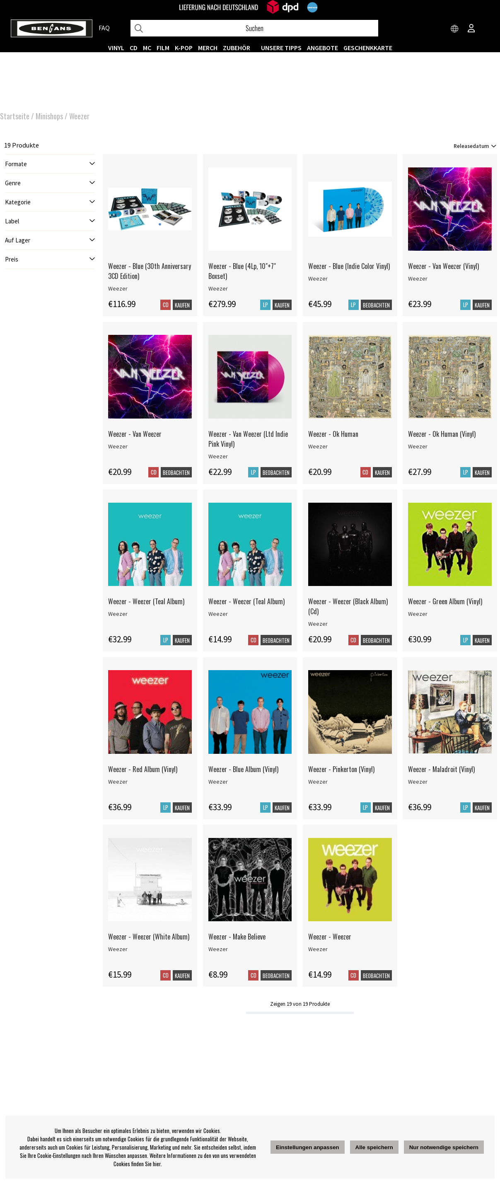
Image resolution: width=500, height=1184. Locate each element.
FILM (163, 48)
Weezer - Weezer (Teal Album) (146, 601)
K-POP (184, 48)
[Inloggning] (471, 29)
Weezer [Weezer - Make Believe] (218, 949)
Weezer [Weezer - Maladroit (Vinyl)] (418, 781)
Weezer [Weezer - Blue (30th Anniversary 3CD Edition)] (118, 288)
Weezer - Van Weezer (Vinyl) (443, 266)
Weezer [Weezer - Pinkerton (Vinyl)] (318, 781)
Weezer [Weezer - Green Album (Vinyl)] (418, 613)
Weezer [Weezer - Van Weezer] (118, 446)
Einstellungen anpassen (307, 1147)
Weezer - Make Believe (237, 937)
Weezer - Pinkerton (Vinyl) (341, 769)
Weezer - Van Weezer (135, 434)
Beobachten (376, 305)
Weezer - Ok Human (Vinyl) (442, 434)
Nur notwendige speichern (443, 1147)
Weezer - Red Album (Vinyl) (142, 769)
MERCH (207, 48)
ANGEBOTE (322, 48)
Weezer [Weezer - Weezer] (318, 949)
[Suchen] (254, 28)
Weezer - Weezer (329, 937)
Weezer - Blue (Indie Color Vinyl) (349, 266)
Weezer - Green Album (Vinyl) (445, 601)
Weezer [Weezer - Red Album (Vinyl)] (118, 781)
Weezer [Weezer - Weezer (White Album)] (118, 949)
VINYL (116, 48)
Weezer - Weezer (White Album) (148, 937)
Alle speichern (374, 1147)
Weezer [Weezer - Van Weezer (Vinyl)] (418, 278)
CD (134, 48)
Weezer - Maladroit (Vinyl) (441, 769)
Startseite (14, 116)
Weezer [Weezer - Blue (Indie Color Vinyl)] (318, 278)
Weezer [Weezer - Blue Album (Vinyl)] (218, 781)
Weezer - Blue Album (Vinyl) (243, 769)
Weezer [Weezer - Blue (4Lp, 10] (218, 288)
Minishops (49, 116)
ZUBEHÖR (236, 48)
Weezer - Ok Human (333, 434)
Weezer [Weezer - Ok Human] (318, 446)
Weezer (79, 116)
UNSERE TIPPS (281, 48)
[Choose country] (454, 29)
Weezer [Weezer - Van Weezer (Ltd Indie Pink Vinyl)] (218, 456)
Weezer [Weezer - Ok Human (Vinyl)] (418, 446)
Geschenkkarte (367, 48)
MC (147, 48)
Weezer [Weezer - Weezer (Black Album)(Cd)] (318, 623)
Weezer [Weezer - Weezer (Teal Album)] (118, 613)
